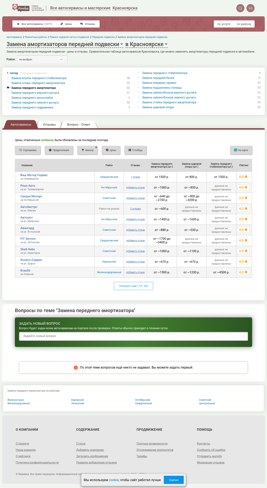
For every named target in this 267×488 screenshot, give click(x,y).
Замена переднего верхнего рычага (35, 92)
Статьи (81, 443)
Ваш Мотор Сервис (34, 175)
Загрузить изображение (92, 456)
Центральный (207, 403)
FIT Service (28, 239)
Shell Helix (27, 249)
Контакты (203, 443)
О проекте (22, 443)
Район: (11, 59)
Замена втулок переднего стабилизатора (39, 78)
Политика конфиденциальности (37, 462)
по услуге (224, 24)
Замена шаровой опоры (158, 107)
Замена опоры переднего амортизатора (38, 83)
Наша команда (26, 450)
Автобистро (28, 207)
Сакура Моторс (31, 196)
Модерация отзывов (210, 462)
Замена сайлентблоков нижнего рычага (169, 97)
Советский (109, 198)
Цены (66, 23)
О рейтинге (23, 456)
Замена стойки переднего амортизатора (169, 102)
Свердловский (109, 176)
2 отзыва (135, 208)
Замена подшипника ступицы (162, 87)
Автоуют (26, 217)
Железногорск (15, 400)
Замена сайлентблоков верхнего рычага (169, 92)
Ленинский (77, 403)
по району (244, 24)
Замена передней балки (158, 77)
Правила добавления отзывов (96, 462)
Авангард (27, 228)
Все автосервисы (34, 23)
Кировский (109, 261)
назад (28, 73)
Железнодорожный (109, 272)
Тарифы (142, 456)
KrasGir (25, 270)
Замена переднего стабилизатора (164, 73)
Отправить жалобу (209, 456)
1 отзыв (135, 177)
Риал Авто (27, 186)
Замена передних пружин (159, 82)
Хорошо (174, 479)
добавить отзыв (135, 187)
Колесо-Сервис (31, 260)
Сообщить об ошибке (211, 450)
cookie (114, 480)
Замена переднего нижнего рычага (35, 102)
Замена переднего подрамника (32, 107)
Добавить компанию (90, 450)
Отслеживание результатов (155, 450)
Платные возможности (152, 443)
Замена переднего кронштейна (32, 97)
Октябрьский (109, 187)
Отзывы (87, 23)
